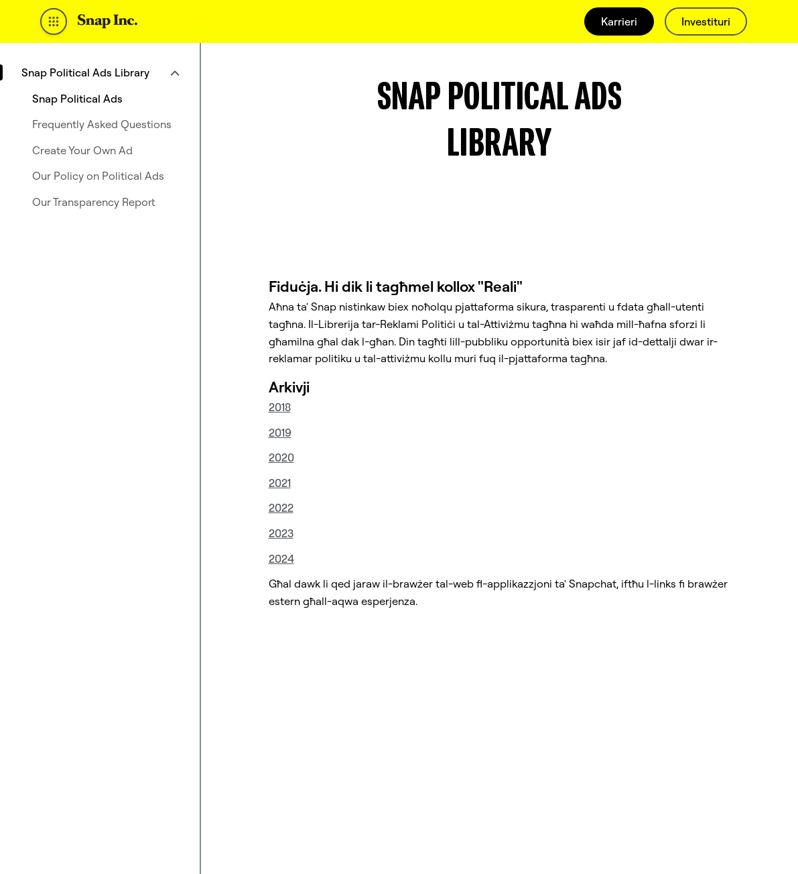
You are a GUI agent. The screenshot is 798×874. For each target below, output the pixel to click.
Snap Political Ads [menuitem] (77, 98)
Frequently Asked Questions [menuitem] (102, 124)
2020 (281, 457)
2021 (280, 483)
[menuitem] (99, 72)
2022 (281, 507)
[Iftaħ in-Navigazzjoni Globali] (53, 21)
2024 (281, 558)
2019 (280, 432)
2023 (281, 533)
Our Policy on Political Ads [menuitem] (98, 175)
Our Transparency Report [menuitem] (93, 202)
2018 (280, 407)
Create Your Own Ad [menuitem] (82, 150)
